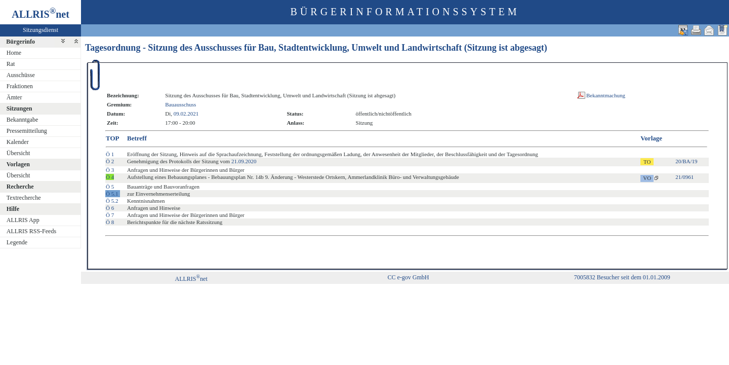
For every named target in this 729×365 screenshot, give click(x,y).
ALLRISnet (191, 278)
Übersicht (18, 153)
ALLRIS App (23, 220)
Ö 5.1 (112, 194)
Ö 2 (110, 161)
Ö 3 (110, 170)
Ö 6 (110, 208)
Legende (17, 242)
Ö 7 (110, 215)
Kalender (18, 141)
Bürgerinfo (20, 41)
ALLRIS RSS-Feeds (31, 231)
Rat (11, 63)
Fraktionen (20, 86)
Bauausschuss (180, 104)
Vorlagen (18, 164)
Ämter (14, 97)
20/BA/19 (686, 161)
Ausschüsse (21, 75)
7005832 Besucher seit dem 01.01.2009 (622, 277)
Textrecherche (24, 197)
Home (14, 52)
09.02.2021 (186, 114)
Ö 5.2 (112, 201)
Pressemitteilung (27, 130)
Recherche (20, 186)
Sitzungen (19, 108)
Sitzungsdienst (40, 29)
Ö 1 (110, 154)
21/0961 (684, 177)
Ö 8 (110, 222)
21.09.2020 (244, 161)
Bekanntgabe (22, 119)
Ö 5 (110, 187)
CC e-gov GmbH (408, 277)
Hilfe (13, 208)
